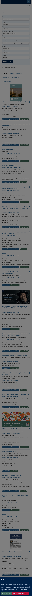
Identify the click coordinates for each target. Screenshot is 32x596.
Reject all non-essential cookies (20, 593)
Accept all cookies (6, 593)
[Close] (30, 580)
